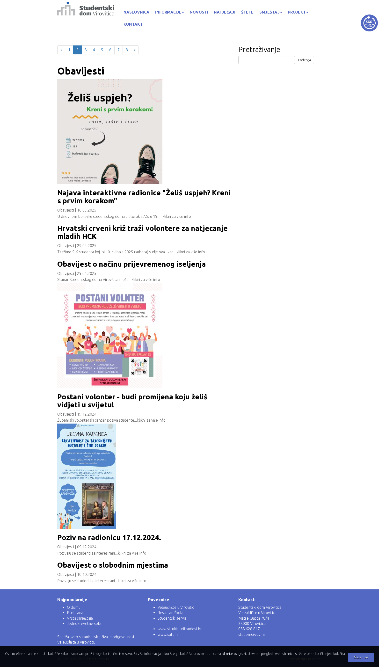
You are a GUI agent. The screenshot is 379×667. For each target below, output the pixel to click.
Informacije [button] (169, 12)
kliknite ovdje (232, 654)
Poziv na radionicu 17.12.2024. (109, 537)
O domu (73, 607)
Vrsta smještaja (80, 618)
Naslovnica (136, 12)
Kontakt (133, 24)
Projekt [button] (298, 12)
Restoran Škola (170, 612)
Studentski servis (172, 618)
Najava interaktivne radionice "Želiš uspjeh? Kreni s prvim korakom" (144, 197)
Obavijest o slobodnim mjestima (112, 565)
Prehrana (75, 612)
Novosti (199, 12)
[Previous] (61, 49)
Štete (247, 12)
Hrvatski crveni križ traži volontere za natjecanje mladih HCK (142, 232)
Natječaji (224, 12)
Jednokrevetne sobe (84, 623)
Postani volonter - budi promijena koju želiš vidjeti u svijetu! (132, 401)
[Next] (135, 49)
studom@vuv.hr (251, 634)
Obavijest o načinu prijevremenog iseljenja (131, 264)
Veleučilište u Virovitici (176, 607)
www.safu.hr (168, 634)
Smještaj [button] (270, 12)
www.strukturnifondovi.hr (180, 629)
